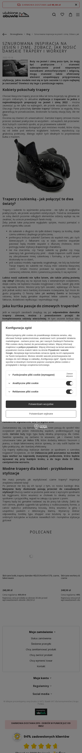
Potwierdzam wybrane (41, 413)
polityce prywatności (28, 347)
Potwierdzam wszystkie (41, 404)
